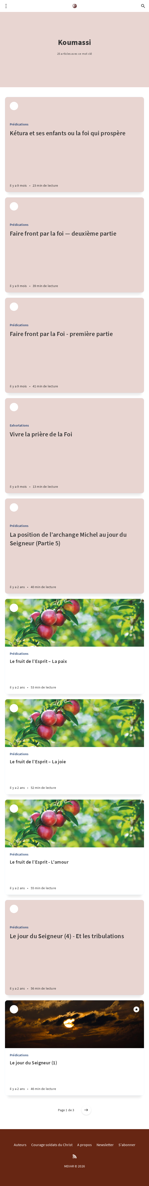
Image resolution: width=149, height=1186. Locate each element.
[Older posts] (86, 1110)
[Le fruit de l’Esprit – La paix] (74, 676)
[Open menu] (6, 6)
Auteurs (20, 1144)
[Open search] (143, 6)
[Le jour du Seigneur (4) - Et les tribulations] (74, 963)
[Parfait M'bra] (14, 106)
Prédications (19, 124)
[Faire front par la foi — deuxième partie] (74, 260)
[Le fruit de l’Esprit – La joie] (74, 776)
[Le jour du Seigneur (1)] (74, 1077)
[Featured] (136, 1009)
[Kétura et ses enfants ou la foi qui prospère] (74, 160)
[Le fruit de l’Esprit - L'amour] (74, 877)
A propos (84, 1144)
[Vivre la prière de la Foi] (74, 461)
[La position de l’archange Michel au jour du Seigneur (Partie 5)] (74, 562)
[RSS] (75, 1156)
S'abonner (126, 1144)
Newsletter (105, 1144)
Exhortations (19, 425)
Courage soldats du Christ (51, 1144)
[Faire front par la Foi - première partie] (74, 361)
